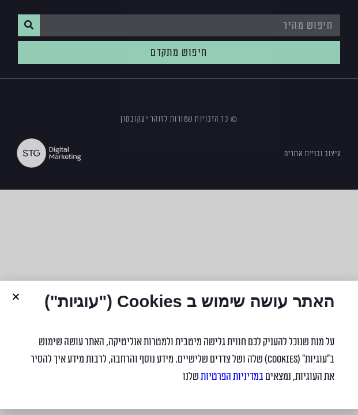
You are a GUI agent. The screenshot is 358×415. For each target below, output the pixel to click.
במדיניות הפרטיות (232, 376)
